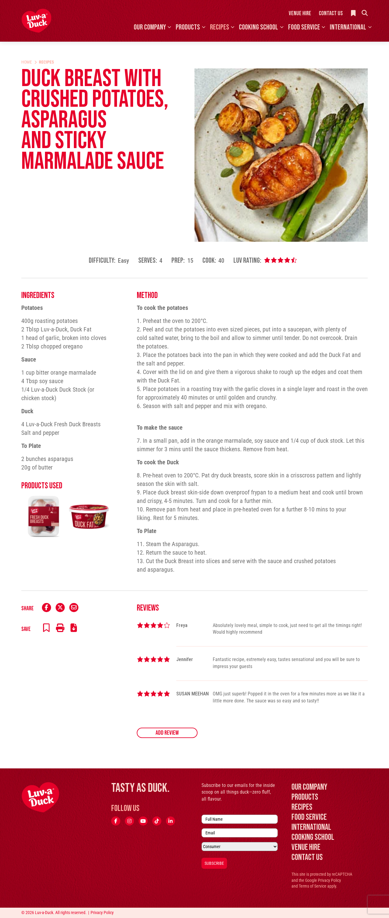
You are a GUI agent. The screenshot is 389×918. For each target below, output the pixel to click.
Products (188, 27)
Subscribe (214, 863)
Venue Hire (300, 13)
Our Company (150, 27)
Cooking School (258, 27)
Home (26, 62)
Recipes (219, 27)
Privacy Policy (329, 880)
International (348, 27)
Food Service (304, 27)
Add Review (167, 732)
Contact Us (331, 13)
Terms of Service (312, 886)
